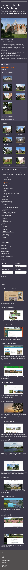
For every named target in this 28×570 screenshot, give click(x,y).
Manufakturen (4, 251)
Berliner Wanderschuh (7, 307)
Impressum (4, 556)
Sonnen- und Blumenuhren (8, 228)
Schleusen (4, 224)
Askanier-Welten (5, 325)
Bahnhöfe (4, 185)
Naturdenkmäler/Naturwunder (9, 212)
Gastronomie (5, 199)
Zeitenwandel (5, 239)
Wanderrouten (5, 234)
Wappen (4, 237)
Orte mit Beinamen (5, 247)
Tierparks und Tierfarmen (8, 232)
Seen (3, 223)
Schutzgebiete (4, 253)
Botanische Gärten (6, 187)
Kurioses (4, 204)
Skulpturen (4, 226)
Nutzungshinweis (6, 560)
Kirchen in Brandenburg (8, 421)
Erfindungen (3, 250)
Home (3, 552)
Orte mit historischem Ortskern (9, 213)
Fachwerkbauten (6, 195)
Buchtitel (3, 254)
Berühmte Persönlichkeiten (7, 256)
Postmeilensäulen (6, 217)
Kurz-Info (4, 565)
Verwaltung (3, 245)
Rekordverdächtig (6, 221)
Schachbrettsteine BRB (7, 289)
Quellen (4, 220)
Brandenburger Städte (7, 188)
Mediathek (4, 566)
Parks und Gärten (6, 215)
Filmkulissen (5, 196)
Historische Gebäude (7, 201)
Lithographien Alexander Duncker (10, 207)
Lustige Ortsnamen (6, 209)
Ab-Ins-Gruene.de (6, 382)
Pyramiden (4, 218)
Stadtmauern (5, 229)
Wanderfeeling (5, 515)
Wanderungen (5, 364)
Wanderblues (5, 478)
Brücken (4, 190)
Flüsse (4, 198)
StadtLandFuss (5, 459)
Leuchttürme (5, 206)
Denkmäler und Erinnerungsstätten (10, 193)
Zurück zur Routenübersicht (7, 119)
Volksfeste (3, 248)
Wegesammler (5, 532)
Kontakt (4, 557)
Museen (4, 210)
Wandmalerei (5, 235)
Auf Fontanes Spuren (7, 183)
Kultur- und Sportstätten (7, 202)
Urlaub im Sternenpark (7, 401)
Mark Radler (4, 440)
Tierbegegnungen (6, 231)
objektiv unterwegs (6, 496)
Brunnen (4, 191)
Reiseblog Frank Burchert (8, 343)
